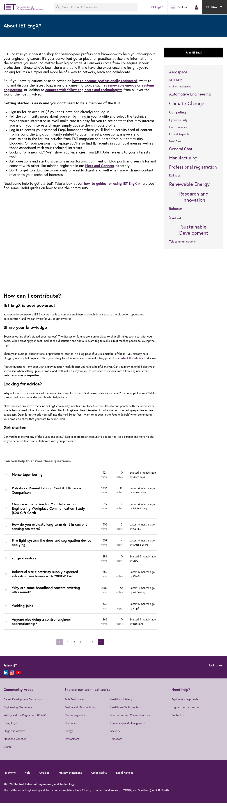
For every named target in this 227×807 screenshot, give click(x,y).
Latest (142, 492)
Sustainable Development (193, 230)
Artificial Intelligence (180, 86)
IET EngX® (156, 7)
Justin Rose (139, 481)
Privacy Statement (72, 776)
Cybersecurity (178, 120)
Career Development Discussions (24, 703)
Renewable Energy (189, 184)
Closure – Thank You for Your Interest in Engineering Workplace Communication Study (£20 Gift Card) (50, 512)
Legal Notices (128, 776)
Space (175, 217)
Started (143, 477)
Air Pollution (175, 79)
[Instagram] (12, 676)
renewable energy (122, 85)
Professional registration (193, 167)
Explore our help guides (186, 703)
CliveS (136, 580)
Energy (68, 735)
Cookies (45, 776)
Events (8, 750)
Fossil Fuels (175, 141)
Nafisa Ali (138, 627)
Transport (117, 743)
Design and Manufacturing (80, 711)
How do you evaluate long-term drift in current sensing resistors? (50, 530)
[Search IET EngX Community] (95, 7)
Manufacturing (183, 158)
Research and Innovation (193, 196)
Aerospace (178, 72)
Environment (71, 743)
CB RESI (137, 532)
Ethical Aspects (179, 134)
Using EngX (11, 727)
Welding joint (23, 609)
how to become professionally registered (106, 80)
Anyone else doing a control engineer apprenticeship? (42, 625)
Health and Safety (122, 703)
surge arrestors (24, 562)
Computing (177, 112)
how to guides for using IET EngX (111, 183)
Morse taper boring (28, 478)
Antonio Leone (141, 548)
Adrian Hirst (139, 496)
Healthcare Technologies (126, 711)
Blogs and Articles (15, 735)
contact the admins (131, 358)
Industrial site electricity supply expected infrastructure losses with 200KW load (46, 578)
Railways (174, 175)
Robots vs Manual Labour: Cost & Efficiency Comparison (47, 494)
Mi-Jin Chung (140, 512)
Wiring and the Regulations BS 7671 (25, 719)
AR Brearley (139, 596)
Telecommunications (182, 241)
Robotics (175, 208)
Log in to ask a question (186, 711)
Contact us (178, 719)
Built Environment (75, 703)
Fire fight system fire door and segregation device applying (47, 546)
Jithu (136, 564)
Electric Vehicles (178, 127)
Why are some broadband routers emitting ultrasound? (47, 594)
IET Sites (214, 7)
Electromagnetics (75, 719)
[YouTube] (18, 676)
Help (28, 776)
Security (116, 735)
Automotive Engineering (190, 94)
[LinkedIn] (6, 676)
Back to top (215, 669)
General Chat (180, 148)
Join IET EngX (194, 52)
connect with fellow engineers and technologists (86, 89)
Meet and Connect (100, 165)
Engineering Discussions (18, 711)
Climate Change (186, 103)
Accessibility (101, 776)
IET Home (10, 776)
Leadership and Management (128, 727)
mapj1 (136, 612)
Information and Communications (131, 719)
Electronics (71, 727)
